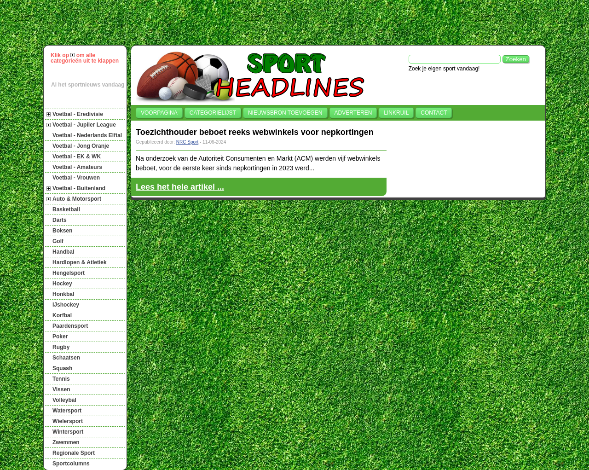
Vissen (61, 389)
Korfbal (62, 315)
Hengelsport (68, 273)
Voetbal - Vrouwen (76, 177)
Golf (58, 241)
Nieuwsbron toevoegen (285, 113)
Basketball (66, 209)
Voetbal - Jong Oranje (80, 146)
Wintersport (67, 432)
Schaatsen (66, 357)
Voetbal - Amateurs (77, 167)
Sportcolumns (71, 463)
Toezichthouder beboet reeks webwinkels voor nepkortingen (255, 132)
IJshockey (65, 305)
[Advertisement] (298, 22)
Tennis (61, 379)
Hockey (62, 283)
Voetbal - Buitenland (78, 188)
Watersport (66, 410)
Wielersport (67, 421)
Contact (434, 113)
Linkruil (396, 113)
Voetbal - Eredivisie (77, 114)
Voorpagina (159, 113)
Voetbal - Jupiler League (84, 125)
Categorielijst (213, 113)
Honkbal (63, 294)
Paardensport (70, 326)
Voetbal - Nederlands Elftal (87, 135)
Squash (62, 368)
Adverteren (353, 113)
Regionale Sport (73, 453)
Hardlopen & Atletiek (79, 262)
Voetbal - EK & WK (76, 156)
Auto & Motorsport (76, 199)
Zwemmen (66, 442)
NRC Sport (187, 142)
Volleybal (64, 400)
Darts (59, 220)
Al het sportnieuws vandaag (87, 84)
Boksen (62, 230)
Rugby (60, 347)
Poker (60, 336)
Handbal (63, 252)
